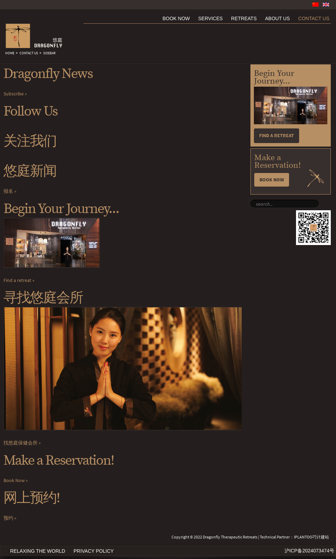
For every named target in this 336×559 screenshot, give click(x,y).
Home (9, 53)
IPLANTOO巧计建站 (311, 537)
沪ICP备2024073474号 (309, 550)
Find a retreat (17, 280)
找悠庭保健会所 (20, 443)
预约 (8, 518)
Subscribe (13, 93)
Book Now (14, 480)
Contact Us (28, 53)
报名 (8, 191)
